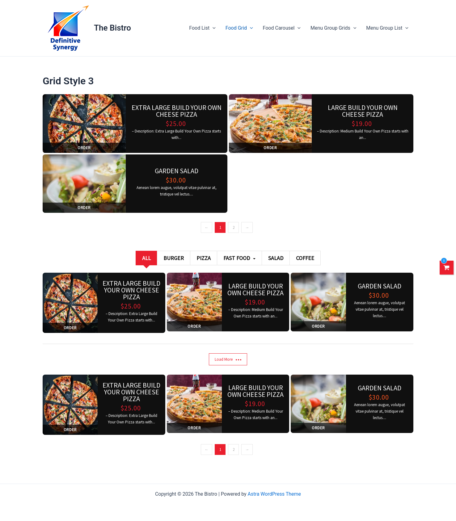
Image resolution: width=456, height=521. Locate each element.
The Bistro (112, 27)
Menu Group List (387, 28)
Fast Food (239, 258)
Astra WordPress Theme (274, 494)
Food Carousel (282, 28)
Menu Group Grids (333, 28)
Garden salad (176, 170)
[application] (212, 28)
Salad (275, 258)
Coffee (305, 258)
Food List (202, 28)
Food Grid (239, 28)
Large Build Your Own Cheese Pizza (363, 111)
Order (84, 147)
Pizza (203, 258)
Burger (173, 258)
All (146, 258)
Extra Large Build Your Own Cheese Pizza (177, 111)
